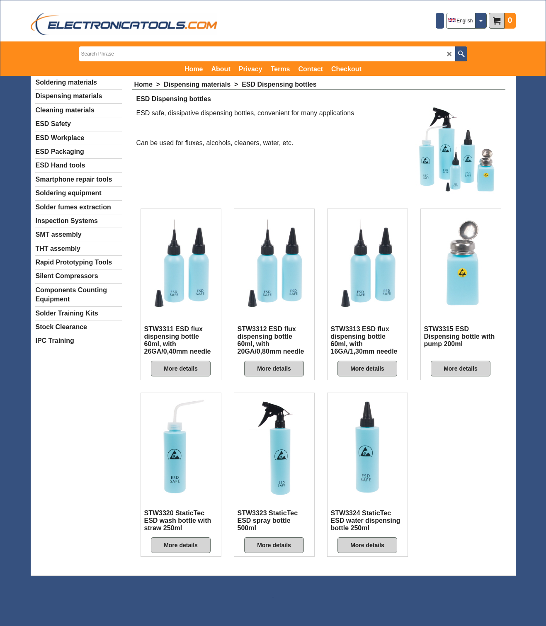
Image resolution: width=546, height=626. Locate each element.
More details (181, 368)
